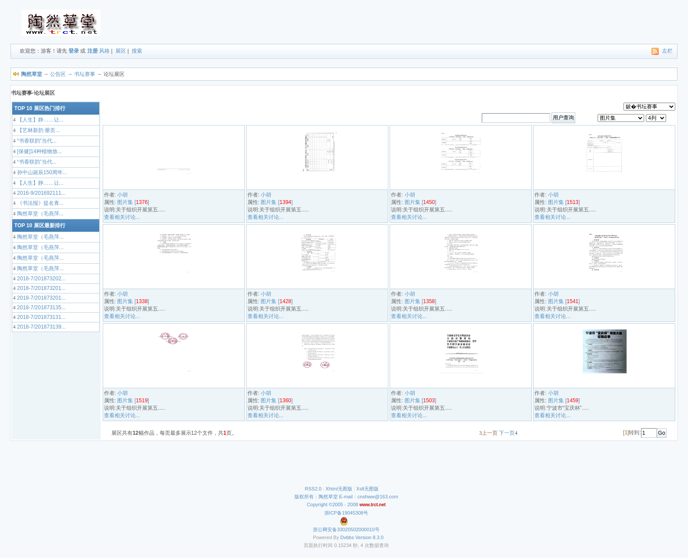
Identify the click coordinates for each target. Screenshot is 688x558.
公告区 (58, 74)
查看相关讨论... (122, 217)
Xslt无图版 (367, 488)
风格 (104, 51)
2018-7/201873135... (41, 307)
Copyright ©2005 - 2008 (333, 504)
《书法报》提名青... (40, 203)
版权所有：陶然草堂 (316, 496)
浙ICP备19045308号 (346, 512)
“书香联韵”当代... (36, 141)
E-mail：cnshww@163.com (368, 496)
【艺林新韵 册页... (38, 130)
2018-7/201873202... (41, 278)
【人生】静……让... (40, 120)
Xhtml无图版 (339, 488)
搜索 (137, 51)
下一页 (507, 433)
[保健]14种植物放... (39, 151)
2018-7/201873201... (41, 288)
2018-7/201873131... (41, 317)
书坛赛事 (84, 74)
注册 (92, 51)
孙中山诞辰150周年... (41, 172)
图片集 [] (133, 202)
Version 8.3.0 (369, 537)
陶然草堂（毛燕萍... (40, 214)
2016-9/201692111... (41, 193)
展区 (120, 51)
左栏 (667, 51)
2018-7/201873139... (41, 327)
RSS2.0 (313, 488)
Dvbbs (347, 537)
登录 (73, 51)
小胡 (122, 195)
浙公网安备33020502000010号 (346, 529)
